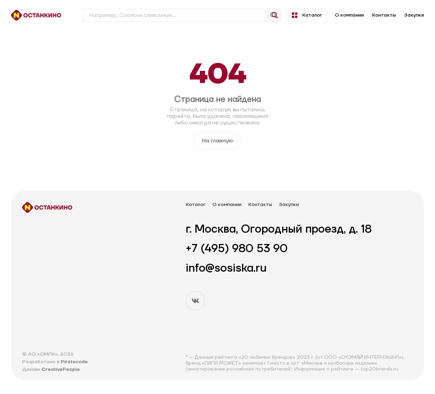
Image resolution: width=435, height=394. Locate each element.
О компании (349, 15)
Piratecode (74, 362)
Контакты (384, 15)
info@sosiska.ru (226, 268)
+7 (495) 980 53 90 (237, 249)
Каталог (306, 15)
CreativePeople (60, 369)
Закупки (414, 15)
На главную (217, 140)
